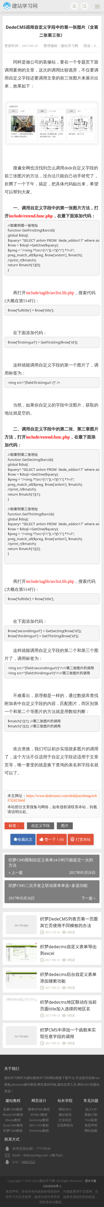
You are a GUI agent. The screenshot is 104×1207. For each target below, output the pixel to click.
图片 (65, 826)
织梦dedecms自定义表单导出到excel (68, 950)
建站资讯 (65, 1115)
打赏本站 (80, 839)
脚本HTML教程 (39, 1109)
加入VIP (91, 1109)
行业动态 (65, 1120)
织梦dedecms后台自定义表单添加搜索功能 (68, 977)
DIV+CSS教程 (39, 1125)
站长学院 (65, 1101)
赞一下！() (51, 839)
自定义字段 (40, 826)
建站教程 (13, 1101)
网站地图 (91, 1131)
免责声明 (91, 1125)
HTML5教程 (38, 1115)
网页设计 (38, 1101)
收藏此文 (23, 839)
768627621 (28, 1162)
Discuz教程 (13, 1120)
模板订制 (91, 1115)
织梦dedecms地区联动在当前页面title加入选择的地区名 (68, 1005)
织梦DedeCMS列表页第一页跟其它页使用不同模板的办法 (69, 922)
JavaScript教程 (39, 1120)
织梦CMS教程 (13, 1131)
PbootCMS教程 (13, 1115)
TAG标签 (91, 1120)
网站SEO (65, 1109)
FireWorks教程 (39, 1131)
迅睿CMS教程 (13, 1109)
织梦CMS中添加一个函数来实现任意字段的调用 (68, 1033)
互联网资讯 (65, 1125)
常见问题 (90, 1101)
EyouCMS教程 (13, 1125)
